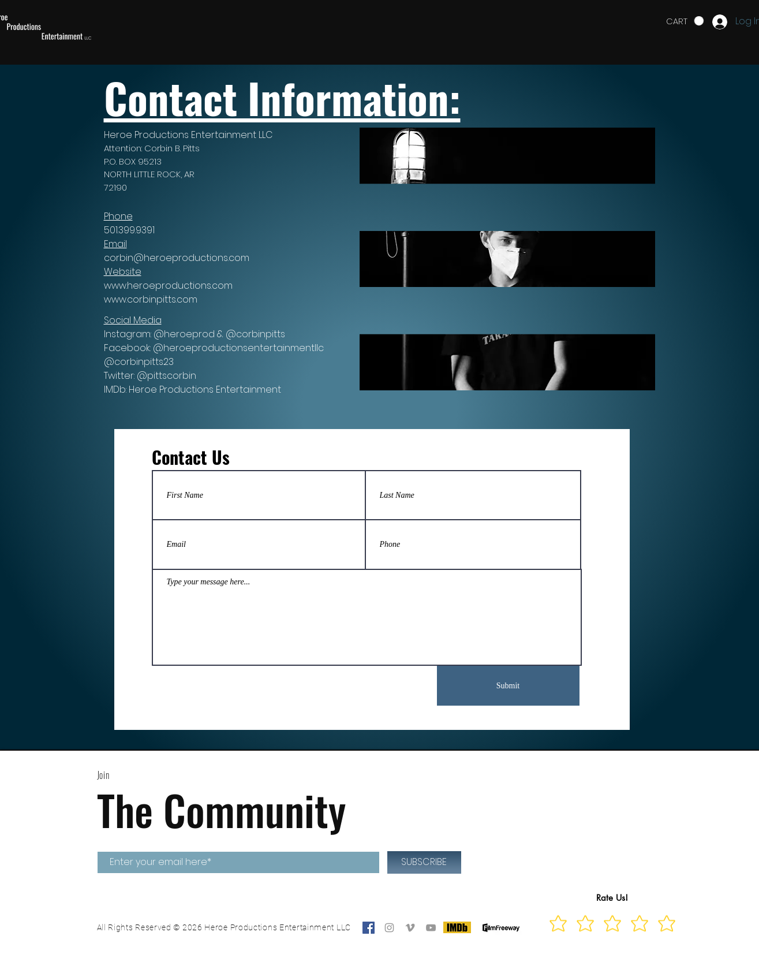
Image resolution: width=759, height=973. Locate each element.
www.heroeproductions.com (168, 285)
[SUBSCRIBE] (424, 862)
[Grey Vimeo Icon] (410, 928)
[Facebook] (368, 928)
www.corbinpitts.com (150, 299)
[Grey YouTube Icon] (431, 928)
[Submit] (508, 686)
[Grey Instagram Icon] (389, 928)
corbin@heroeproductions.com (176, 257)
